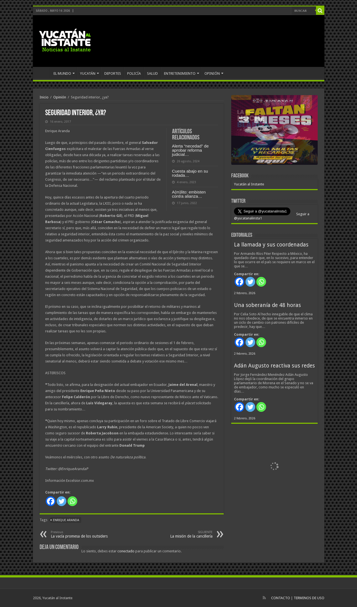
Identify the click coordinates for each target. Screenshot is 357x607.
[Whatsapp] (72, 501)
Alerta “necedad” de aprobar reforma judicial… (190, 150)
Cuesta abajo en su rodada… (190, 173)
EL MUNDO (62, 73)
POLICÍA (134, 73)
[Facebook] (51, 501)
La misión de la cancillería (184, 534)
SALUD (152, 73)
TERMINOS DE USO (309, 598)
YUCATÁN (87, 73)
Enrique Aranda (66, 520)
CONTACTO (280, 598)
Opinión (59, 97)
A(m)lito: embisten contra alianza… (189, 194)
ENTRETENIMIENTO (180, 73)
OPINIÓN (212, 73)
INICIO (43, 73)
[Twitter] (61, 501)
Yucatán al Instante (249, 184)
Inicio (44, 97)
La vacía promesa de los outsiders (79, 534)
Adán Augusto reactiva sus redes (274, 365)
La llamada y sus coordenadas (271, 244)
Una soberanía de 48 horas (267, 305)
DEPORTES (112, 73)
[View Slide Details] (274, 131)
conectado (125, 551)
